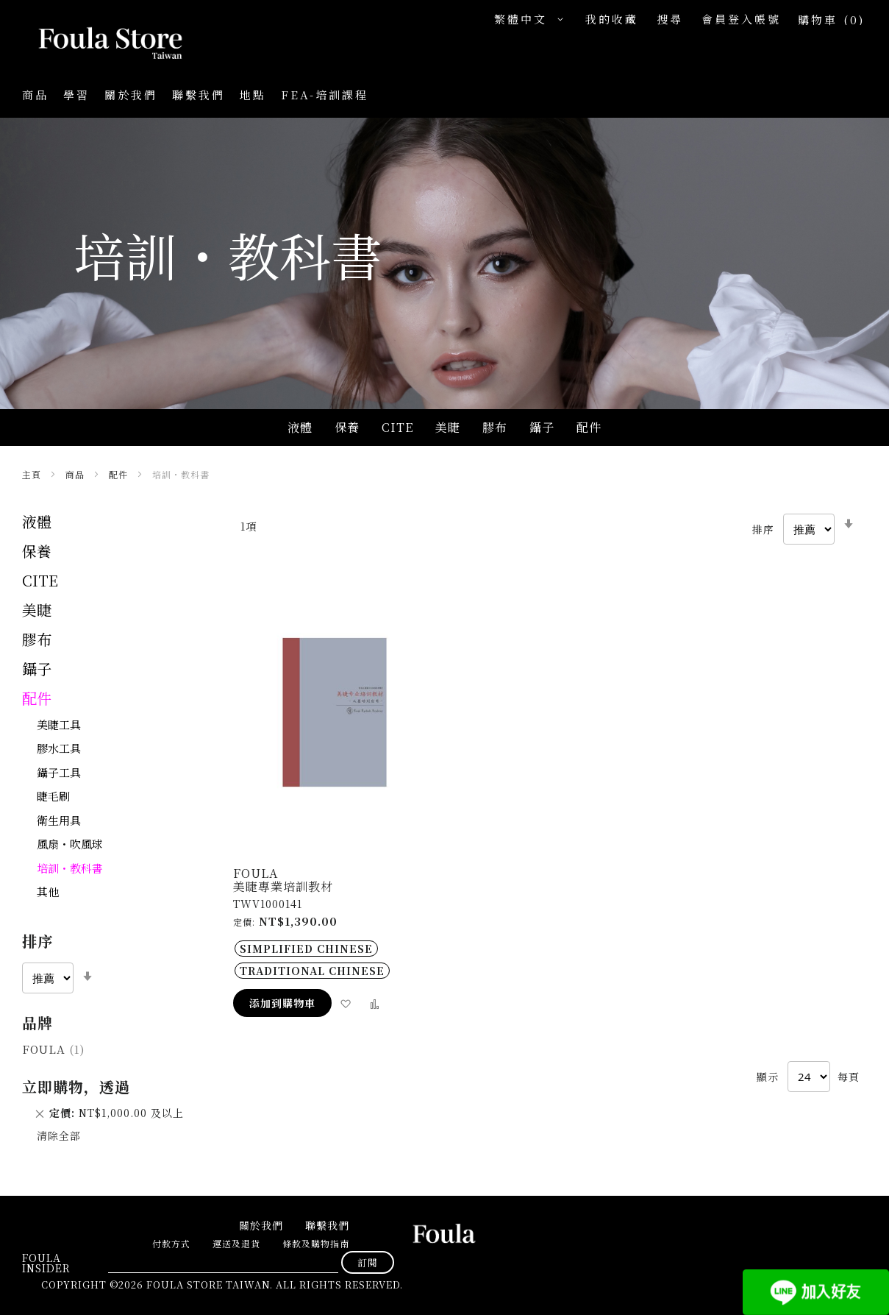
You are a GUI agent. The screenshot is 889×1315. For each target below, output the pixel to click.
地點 (253, 94)
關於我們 (130, 94)
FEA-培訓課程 (324, 94)
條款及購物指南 (315, 1243)
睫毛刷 (53, 796)
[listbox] (334, 959)
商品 (76, 474)
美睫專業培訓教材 (283, 886)
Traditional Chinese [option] (312, 970)
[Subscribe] (367, 1262)
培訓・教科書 (70, 868)
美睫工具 (59, 724)
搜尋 (670, 18)
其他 (48, 891)
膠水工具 (59, 748)
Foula (53, 1049)
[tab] (113, 961)
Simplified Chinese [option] (306, 948)
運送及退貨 (236, 1243)
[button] (532, 19)
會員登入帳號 (741, 18)
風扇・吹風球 (70, 843)
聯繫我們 (198, 94)
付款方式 (171, 1243)
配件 (120, 474)
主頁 (33, 474)
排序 (763, 528)
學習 (76, 94)
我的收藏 (611, 18)
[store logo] (95, 44)
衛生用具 (59, 820)
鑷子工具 (59, 772)
